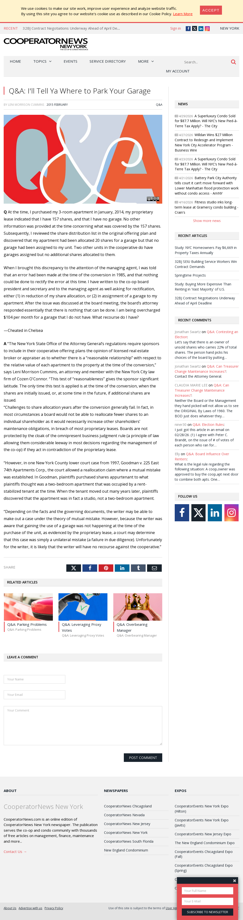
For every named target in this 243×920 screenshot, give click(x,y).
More (143, 61)
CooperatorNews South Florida (128, 841)
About (10, 790)
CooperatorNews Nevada (124, 815)
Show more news (207, 220)
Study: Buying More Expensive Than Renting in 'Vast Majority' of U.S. (203, 286)
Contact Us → (15, 851)
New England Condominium (126, 850)
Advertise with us (30, 908)
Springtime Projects (190, 275)
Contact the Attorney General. (198, 376)
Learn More (183, 13)
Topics (39, 61)
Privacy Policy (54, 908)
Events (70, 61)
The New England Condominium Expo (205, 842)
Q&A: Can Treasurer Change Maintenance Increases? (207, 369)
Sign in (175, 28)
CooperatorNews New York (126, 832)
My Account (178, 71)
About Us (10, 908)
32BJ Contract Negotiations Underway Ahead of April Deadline (75, 28)
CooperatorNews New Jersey (127, 823)
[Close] (211, 10)
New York (229, 28)
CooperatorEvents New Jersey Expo (203, 834)
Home (15, 61)
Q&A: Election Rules (208, 424)
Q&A (159, 104)
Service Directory (108, 61)
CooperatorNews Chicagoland (128, 806)
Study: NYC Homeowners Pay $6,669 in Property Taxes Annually (206, 250)
